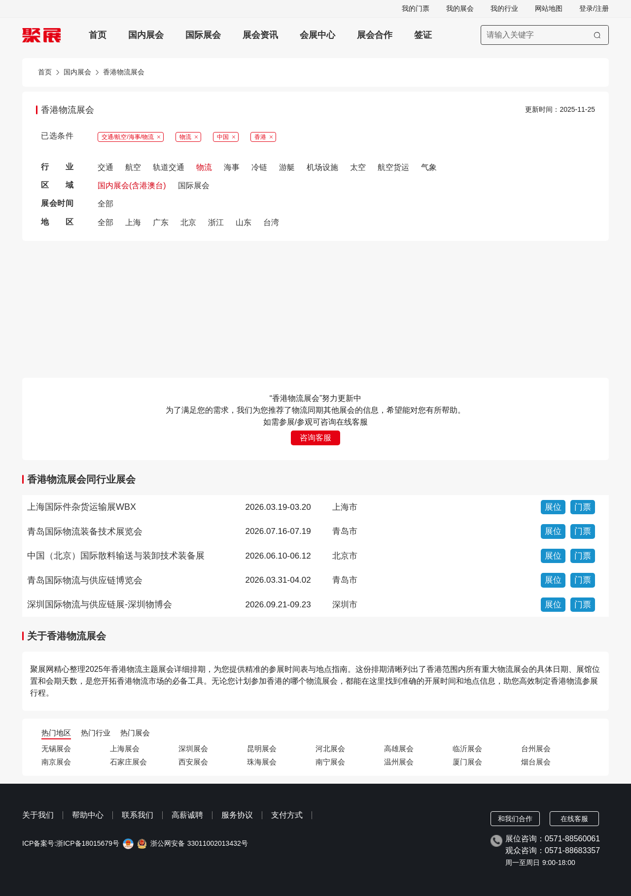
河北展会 (330, 748)
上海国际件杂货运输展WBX (81, 507)
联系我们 (137, 815)
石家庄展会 (128, 762)
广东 (161, 222)
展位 (553, 507)
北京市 (344, 556)
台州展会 (536, 748)
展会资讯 (260, 35)
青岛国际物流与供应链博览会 (84, 580)
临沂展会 (467, 748)
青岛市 (344, 531)
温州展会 (399, 762)
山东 (243, 222)
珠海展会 (262, 762)
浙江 (216, 222)
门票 (582, 507)
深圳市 (344, 604)
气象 (429, 167)
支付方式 (287, 815)
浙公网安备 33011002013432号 (199, 843)
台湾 (271, 222)
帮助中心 (88, 815)
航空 (133, 167)
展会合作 (374, 35)
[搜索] (597, 35)
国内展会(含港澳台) (132, 185)
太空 (358, 167)
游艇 (287, 167)
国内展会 (146, 35)
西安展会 (193, 762)
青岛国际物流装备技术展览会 (84, 531)
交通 (105, 167)
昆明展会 (262, 748)
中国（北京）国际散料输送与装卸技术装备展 (116, 556)
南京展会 (56, 762)
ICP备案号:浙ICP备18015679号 (70, 843)
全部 (105, 203)
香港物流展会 (123, 72)
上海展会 (125, 748)
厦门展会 (467, 762)
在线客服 (574, 819)
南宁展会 (330, 762)
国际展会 (203, 35)
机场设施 (322, 167)
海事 (232, 167)
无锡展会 (56, 748)
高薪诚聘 (187, 815)
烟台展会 (536, 762)
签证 (423, 35)
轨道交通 (168, 167)
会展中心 (317, 35)
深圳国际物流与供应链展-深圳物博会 (99, 604)
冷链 (259, 167)
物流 (204, 167)
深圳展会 (193, 748)
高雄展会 (399, 748)
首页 (97, 35)
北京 (188, 222)
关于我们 (38, 815)
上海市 (344, 507)
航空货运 (393, 167)
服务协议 (237, 815)
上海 (133, 222)
